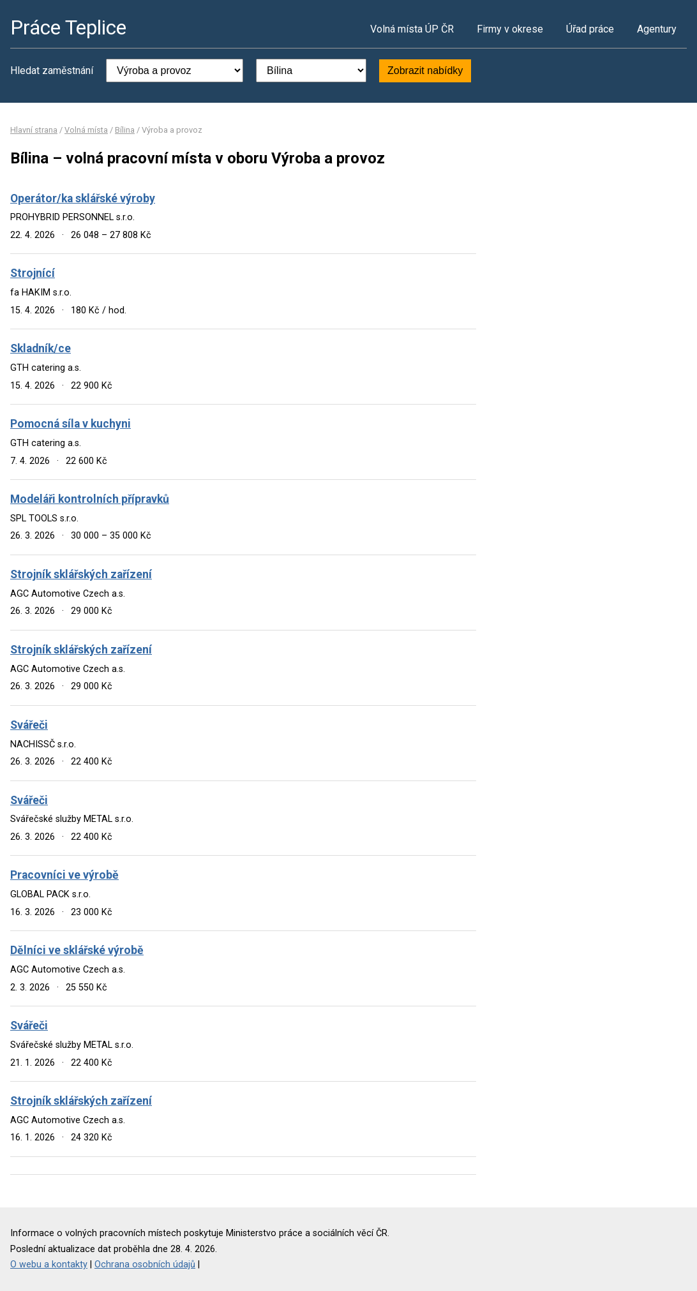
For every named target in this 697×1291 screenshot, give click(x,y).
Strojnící (32, 273)
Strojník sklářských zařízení (81, 574)
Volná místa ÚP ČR (412, 29)
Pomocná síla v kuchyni (70, 423)
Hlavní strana (33, 130)
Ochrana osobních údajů (144, 1264)
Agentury (657, 29)
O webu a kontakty (48, 1264)
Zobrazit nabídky (425, 70)
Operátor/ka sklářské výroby (82, 198)
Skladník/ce (40, 348)
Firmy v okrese (510, 29)
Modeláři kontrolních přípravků (89, 499)
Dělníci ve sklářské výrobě (77, 950)
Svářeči (29, 725)
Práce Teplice (68, 27)
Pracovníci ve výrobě (64, 875)
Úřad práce (590, 29)
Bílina (125, 130)
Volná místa (86, 130)
